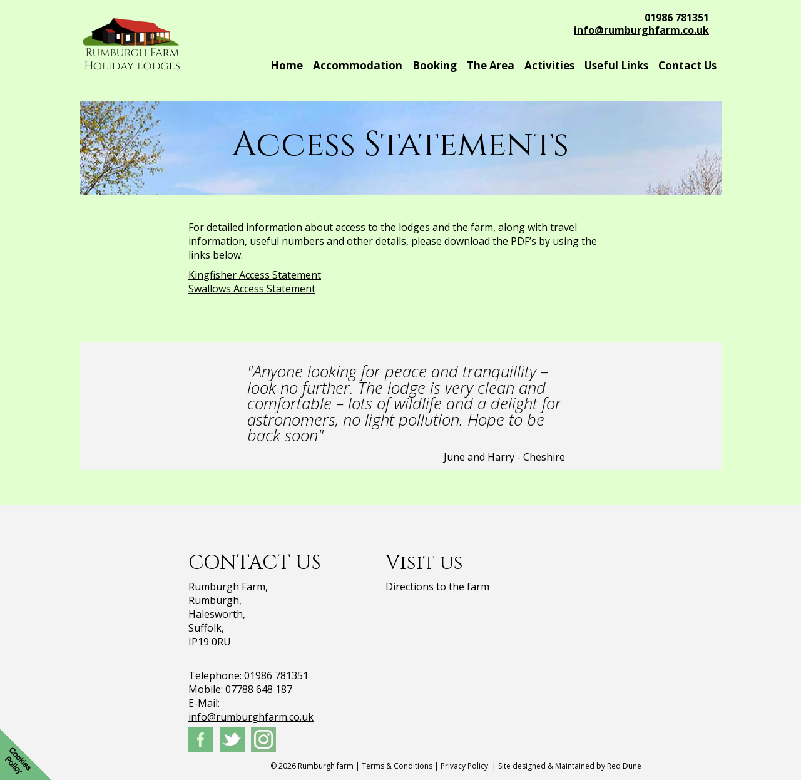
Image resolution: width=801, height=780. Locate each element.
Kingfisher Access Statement (254, 275)
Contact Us (687, 65)
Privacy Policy (464, 766)
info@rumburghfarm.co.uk (641, 30)
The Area (490, 65)
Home (286, 65)
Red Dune (624, 766)
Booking (434, 65)
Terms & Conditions (397, 766)
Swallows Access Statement (251, 288)
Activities (549, 65)
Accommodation (357, 65)
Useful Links (616, 65)
